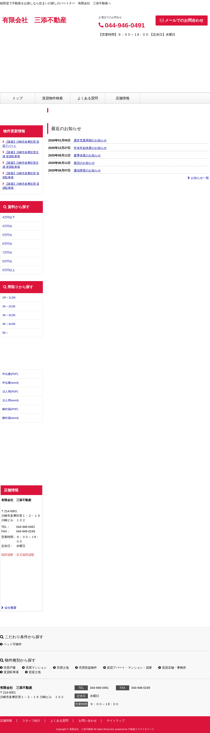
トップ (17, 98)
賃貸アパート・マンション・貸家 (127, 667)
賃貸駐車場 (9, 672)
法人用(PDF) (10, 391)
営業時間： (8, 537)
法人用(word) (10, 400)
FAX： (5, 531)
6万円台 (7, 243)
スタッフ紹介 (31, 720)
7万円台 (7, 252)
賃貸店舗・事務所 (172, 667)
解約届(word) (10, 418)
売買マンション (34, 667)
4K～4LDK (8, 324)
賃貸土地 (33, 672)
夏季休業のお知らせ (87, 155)
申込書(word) (10, 382)
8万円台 (7, 261)
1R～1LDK (9, 297)
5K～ (5, 332)
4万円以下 (8, 217)
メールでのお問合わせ (181, 20)
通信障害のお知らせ (87, 170)
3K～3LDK (8, 315)
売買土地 (61, 667)
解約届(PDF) (10, 409)
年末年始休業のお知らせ (90, 148)
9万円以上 (8, 270)
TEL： (5, 527)
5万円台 (7, 234)
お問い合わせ (88, 720)
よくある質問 (87, 98)
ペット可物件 (11, 644)
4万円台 (7, 226)
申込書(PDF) (10, 374)
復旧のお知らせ (84, 163)
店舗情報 (122, 98)
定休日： (7, 546)
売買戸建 (8, 667)
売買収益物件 (86, 667)
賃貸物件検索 (52, 98)
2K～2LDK (8, 306)
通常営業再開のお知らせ (90, 140)
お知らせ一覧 (198, 178)
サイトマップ (116, 720)
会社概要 (8, 607)
